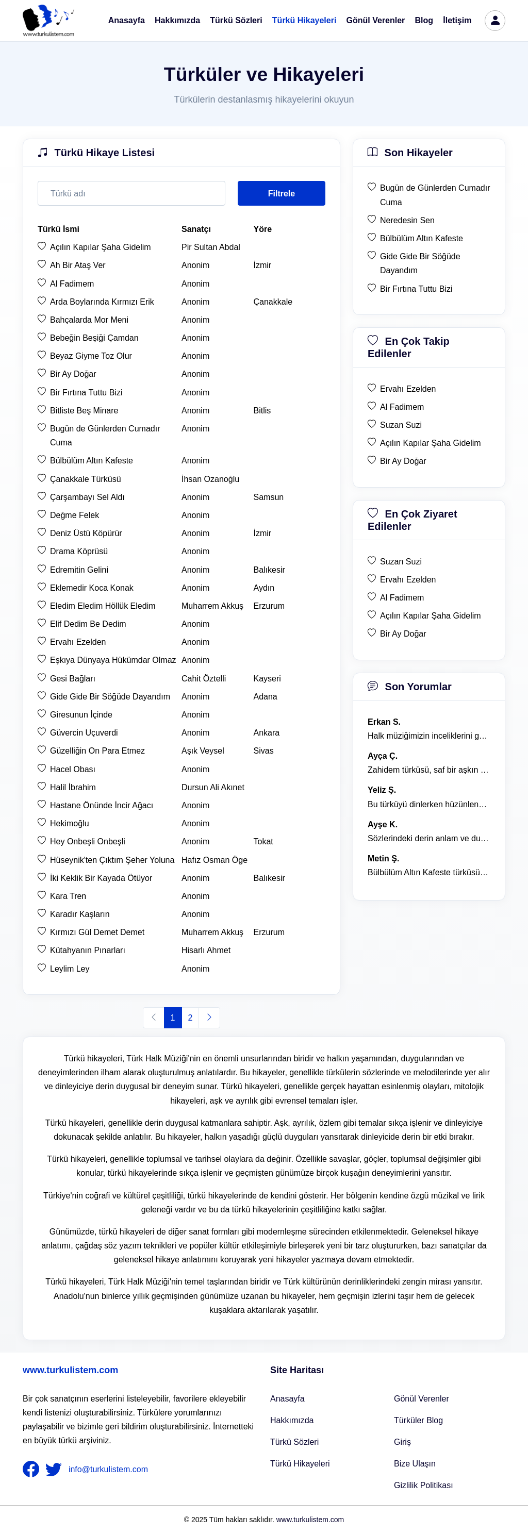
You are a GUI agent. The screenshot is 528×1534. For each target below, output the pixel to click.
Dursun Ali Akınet (213, 787)
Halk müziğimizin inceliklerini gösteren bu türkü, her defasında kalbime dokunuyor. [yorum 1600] (429, 735)
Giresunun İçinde (81, 714)
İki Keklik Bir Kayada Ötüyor (101, 878)
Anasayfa (126, 20)
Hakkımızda (177, 20)
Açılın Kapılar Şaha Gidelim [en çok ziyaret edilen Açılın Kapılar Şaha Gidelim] (430, 615)
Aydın (264, 587)
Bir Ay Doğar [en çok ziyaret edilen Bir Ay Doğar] (403, 633)
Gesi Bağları (72, 678)
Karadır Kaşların (80, 914)
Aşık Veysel (203, 750)
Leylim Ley (69, 968)
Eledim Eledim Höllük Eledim (103, 606)
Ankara (267, 732)
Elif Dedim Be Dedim (88, 624)
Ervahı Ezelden (78, 642)
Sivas (264, 750)
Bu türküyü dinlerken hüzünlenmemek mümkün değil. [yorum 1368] (429, 804)
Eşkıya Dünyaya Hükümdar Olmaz (113, 660)
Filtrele (281, 193)
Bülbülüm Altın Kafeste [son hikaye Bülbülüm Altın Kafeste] (421, 238)
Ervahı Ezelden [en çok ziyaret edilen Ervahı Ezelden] (408, 579)
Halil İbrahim (73, 787)
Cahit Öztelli (204, 678)
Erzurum (269, 606)
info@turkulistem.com (108, 1469)
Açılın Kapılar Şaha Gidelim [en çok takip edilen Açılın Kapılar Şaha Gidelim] (430, 443)
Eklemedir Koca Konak (92, 587)
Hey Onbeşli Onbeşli (87, 841)
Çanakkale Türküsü (85, 479)
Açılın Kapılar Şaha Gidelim (100, 247)
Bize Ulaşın (415, 1463)
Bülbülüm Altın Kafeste (91, 460)
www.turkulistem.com (70, 1370)
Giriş (402, 1442)
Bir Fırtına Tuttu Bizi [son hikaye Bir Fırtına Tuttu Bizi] (416, 289)
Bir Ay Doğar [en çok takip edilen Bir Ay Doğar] (403, 461)
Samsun (269, 497)
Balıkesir (269, 569)
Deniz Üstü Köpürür (86, 533)
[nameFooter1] (33, 1469)
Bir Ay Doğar (73, 374)
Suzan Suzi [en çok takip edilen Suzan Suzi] (401, 425)
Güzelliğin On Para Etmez (97, 750)
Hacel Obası (72, 769)
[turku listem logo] (48, 21)
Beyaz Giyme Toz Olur (91, 356)
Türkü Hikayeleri (304, 20)
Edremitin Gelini (79, 569)
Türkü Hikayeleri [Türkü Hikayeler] (300, 1463)
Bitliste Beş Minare (84, 410)
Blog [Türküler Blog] (424, 20)
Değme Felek (74, 515)
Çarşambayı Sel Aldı (87, 497)
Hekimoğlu (69, 823)
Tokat (263, 841)
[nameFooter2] (55, 1469)
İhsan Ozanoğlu (210, 479)
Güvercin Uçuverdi (84, 732)
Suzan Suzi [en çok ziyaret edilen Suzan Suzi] (401, 561)
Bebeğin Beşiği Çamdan (94, 338)
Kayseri (267, 678)
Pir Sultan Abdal (211, 247)
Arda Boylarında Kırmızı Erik (102, 301)
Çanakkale (273, 301)
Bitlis (262, 410)
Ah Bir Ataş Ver (78, 265)
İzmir (263, 265)
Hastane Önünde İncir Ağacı (101, 805)
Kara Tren (68, 896)
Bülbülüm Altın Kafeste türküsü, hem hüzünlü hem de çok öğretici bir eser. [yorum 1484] (429, 872)
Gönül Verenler (375, 20)
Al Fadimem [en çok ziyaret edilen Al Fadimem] (402, 597)
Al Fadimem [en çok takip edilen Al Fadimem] (402, 407)
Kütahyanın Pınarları (87, 950)
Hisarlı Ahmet (206, 950)
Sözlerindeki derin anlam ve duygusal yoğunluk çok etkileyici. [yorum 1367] (429, 838)
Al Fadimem (72, 283)
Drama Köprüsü (79, 551)
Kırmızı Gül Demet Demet (97, 932)
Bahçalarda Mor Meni (89, 319)
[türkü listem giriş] (495, 20)
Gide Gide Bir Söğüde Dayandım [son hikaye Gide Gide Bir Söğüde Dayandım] (420, 263)
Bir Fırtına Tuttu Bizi (86, 392)
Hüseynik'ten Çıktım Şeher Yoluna (112, 860)
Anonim (195, 265)
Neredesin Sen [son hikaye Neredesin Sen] (407, 220)
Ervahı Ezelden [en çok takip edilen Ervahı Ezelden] (408, 389)
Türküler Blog (418, 1420)
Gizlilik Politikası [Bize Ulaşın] (423, 1485)
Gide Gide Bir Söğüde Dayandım (110, 696)
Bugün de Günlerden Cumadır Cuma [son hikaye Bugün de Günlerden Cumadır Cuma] (435, 195)
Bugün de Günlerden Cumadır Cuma (105, 435)
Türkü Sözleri (236, 20)
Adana (265, 696)
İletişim (457, 20)
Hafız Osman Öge (215, 860)
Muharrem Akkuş (212, 606)
